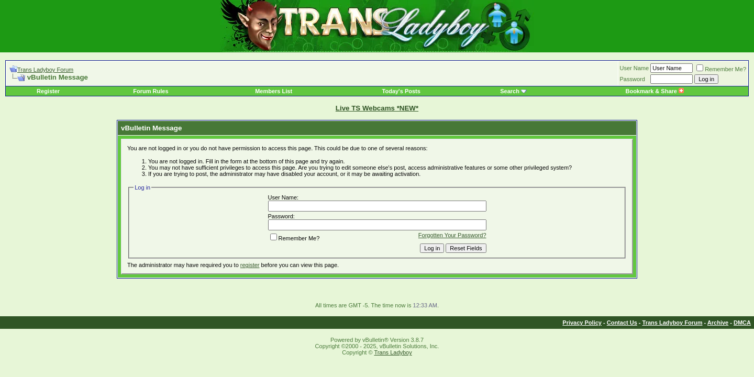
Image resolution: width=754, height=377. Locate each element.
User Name (634, 68)
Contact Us (622, 322)
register (250, 265)
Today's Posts (401, 91)
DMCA (742, 322)
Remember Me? (721, 69)
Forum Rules (150, 91)
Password (632, 79)
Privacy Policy (582, 322)
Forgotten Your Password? (452, 235)
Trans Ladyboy (393, 352)
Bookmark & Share (654, 91)
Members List (273, 91)
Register (48, 91)
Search (509, 91)
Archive (717, 322)
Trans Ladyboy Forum (45, 69)
